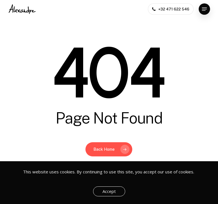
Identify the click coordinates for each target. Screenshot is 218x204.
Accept (109, 191)
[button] (204, 9)
